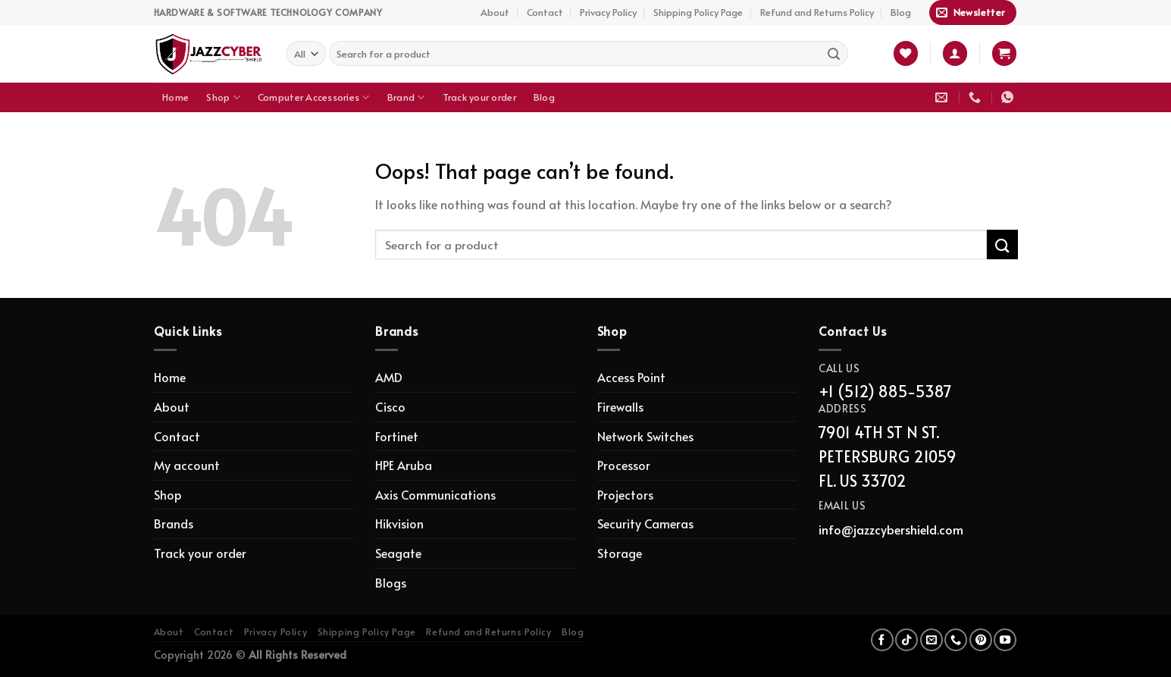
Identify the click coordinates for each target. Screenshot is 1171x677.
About (495, 12)
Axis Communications (435, 494)
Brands (173, 523)
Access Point (631, 376)
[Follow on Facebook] (882, 639)
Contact (545, 12)
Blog (901, 12)
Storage (619, 552)
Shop (223, 97)
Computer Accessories (314, 97)
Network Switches (645, 436)
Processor (623, 464)
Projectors (625, 494)
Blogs (390, 582)
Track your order (479, 97)
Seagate (398, 552)
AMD (388, 376)
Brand (406, 97)
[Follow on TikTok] (906, 639)
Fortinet (396, 436)
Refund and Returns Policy (817, 12)
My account (187, 464)
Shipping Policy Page (698, 12)
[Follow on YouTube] (1005, 639)
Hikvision (399, 523)
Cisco (390, 406)
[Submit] (834, 54)
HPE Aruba (403, 464)
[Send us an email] (931, 639)
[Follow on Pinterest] (980, 639)
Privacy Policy (608, 12)
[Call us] (955, 639)
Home (175, 97)
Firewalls (620, 406)
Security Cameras (645, 523)
